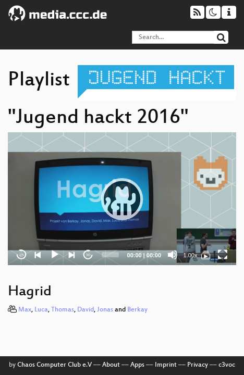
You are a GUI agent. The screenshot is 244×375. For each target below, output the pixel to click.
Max (24, 310)
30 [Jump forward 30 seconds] (88, 255)
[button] (122, 199)
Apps (137, 365)
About (111, 365)
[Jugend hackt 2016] (206, 254)
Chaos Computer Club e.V (54, 365)
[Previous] (38, 254)
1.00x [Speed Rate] (191, 255)
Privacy (197, 365)
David (85, 310)
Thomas (62, 310)
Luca (41, 310)
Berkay (137, 310)
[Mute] (172, 254)
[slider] (110, 254)
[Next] (71, 254)
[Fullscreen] (222, 254)
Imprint (166, 365)
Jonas (105, 310)
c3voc (226, 365)
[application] (122, 198)
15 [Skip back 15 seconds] (21, 255)
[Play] (55, 254)
